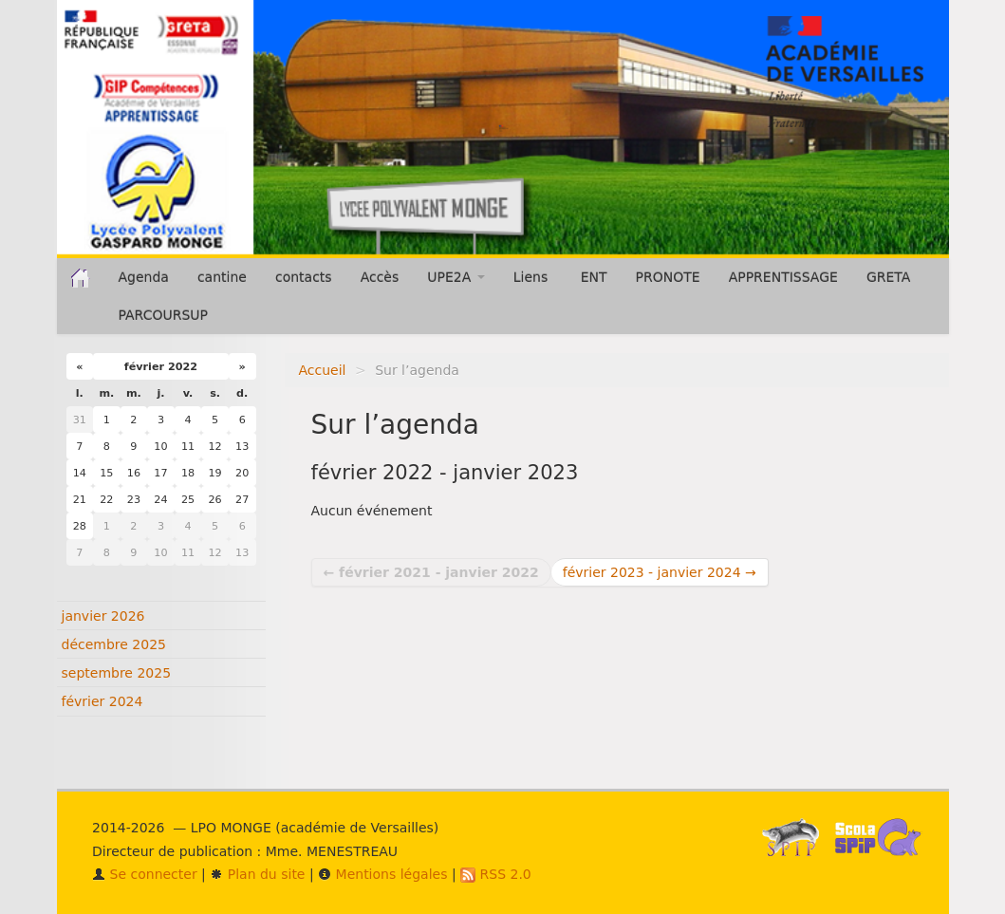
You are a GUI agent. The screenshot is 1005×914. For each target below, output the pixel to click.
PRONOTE (668, 277)
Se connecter (144, 874)
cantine (222, 277)
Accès (380, 277)
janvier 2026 (103, 616)
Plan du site (257, 874)
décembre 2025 (114, 644)
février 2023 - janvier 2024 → (659, 572)
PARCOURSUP (164, 315)
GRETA (888, 277)
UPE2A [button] (455, 277)
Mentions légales (382, 874)
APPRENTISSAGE (783, 277)
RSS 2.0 (495, 874)
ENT (594, 277)
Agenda (144, 277)
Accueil (322, 370)
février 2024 (102, 701)
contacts (303, 277)
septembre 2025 (117, 673)
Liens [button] (532, 277)
